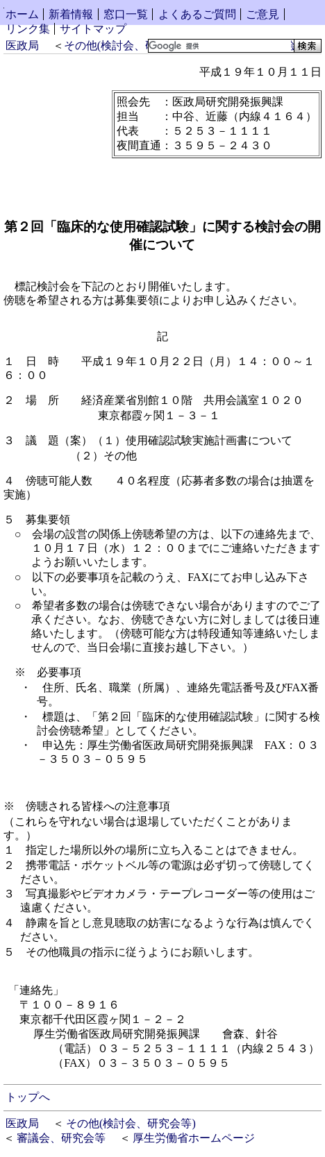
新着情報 (71, 14)
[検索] (220, 46)
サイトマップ (93, 29)
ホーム (22, 14)
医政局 (22, 45)
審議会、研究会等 (61, 1138)
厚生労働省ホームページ (194, 1138)
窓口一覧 (125, 14)
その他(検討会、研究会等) (129, 45)
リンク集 (28, 29)
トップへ (28, 1097)
